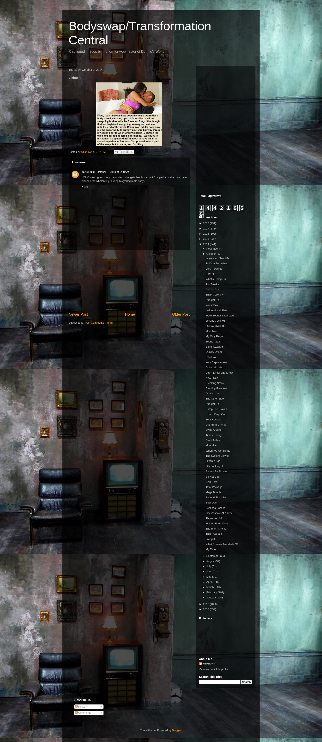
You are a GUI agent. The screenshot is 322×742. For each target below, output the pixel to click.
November (213, 248)
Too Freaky (212, 284)
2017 (206, 228)
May (209, 576)
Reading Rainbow (216, 388)
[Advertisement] (129, 281)
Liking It (210, 539)
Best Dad (211, 502)
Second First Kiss (216, 497)
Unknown (209, 663)
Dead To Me (213, 440)
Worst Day (212, 305)
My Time (211, 549)
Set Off (210, 273)
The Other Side (215, 398)
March (210, 587)
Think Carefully (214, 294)
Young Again (213, 341)
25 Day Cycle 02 (215, 326)
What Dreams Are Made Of (222, 544)
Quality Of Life (214, 351)
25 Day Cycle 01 (215, 320)
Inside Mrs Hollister (217, 310)
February (212, 592)
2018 (206, 223)
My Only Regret (215, 336)
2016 (206, 233)
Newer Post (78, 314)
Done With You (214, 367)
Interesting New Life (217, 258)
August (210, 561)
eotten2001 (88, 172)
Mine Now (211, 331)
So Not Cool (213, 476)
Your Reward (213, 419)
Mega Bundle (213, 492)
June (209, 571)
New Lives (212, 377)
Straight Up (212, 299)
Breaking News (214, 383)
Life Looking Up (215, 466)
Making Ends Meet (217, 523)
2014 (206, 244)
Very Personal (214, 268)
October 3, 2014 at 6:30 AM (113, 172)
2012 (206, 609)
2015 (206, 238)
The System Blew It (217, 455)
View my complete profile (214, 669)
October (211, 253)
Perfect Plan (213, 289)
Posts (80, 706)
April (209, 581)
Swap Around (213, 429)
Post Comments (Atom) (99, 322)
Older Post (181, 314)
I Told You (211, 357)
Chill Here (211, 481)
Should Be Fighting (217, 471)
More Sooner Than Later (220, 315)
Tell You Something (217, 263)
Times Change (214, 435)
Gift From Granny (216, 424)
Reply (85, 186)
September (213, 555)
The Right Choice (216, 528)
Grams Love (213, 393)
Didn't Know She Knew (219, 372)
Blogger (176, 730)
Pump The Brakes (216, 409)
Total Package (214, 487)
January (211, 597)
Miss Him (211, 445)
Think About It (214, 533)
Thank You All (214, 518)
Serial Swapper (215, 346)
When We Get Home (218, 450)
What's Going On (216, 279)
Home (130, 314)
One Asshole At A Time (219, 513)
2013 (206, 604)
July (209, 566)
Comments (83, 712)
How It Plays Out (215, 414)
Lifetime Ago (213, 460)
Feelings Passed (215, 507)
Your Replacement (216, 362)
